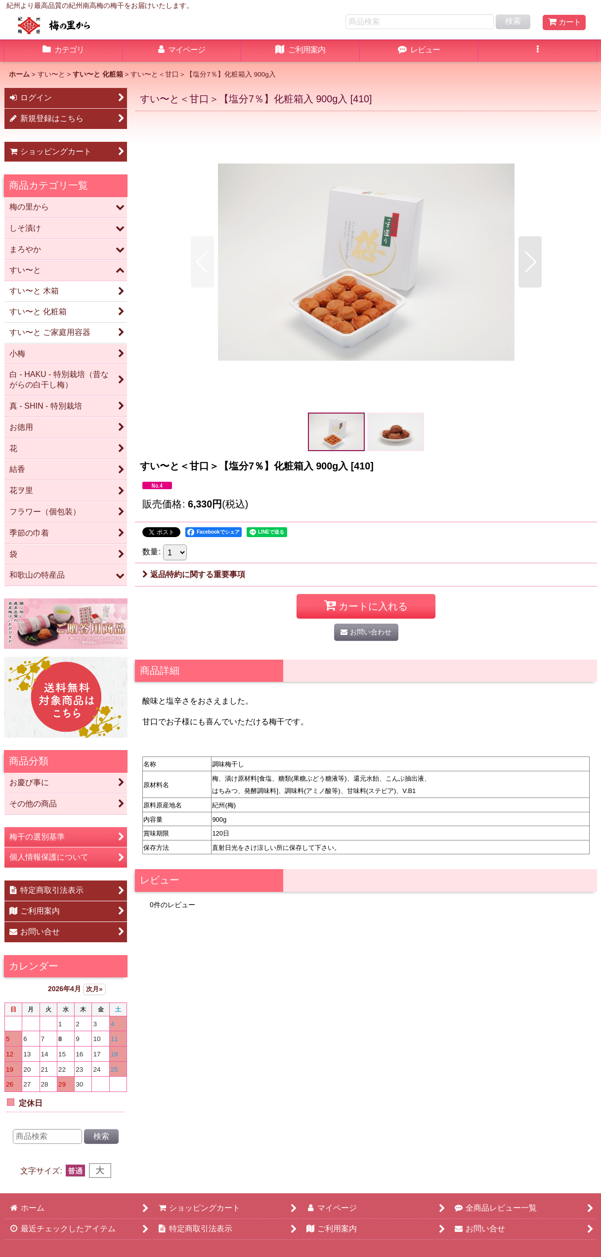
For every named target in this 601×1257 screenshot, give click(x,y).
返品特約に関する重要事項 (193, 574)
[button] (537, 51)
